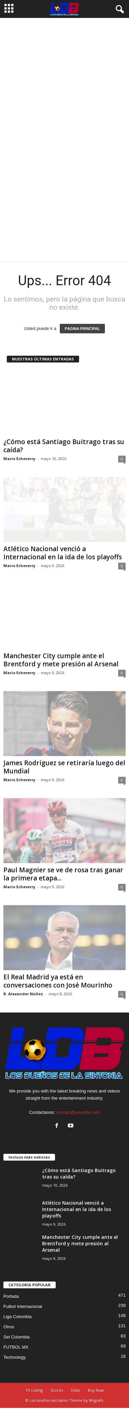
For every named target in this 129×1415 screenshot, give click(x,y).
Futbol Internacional (22, 1306)
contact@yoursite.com (78, 1112)
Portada (11, 1296)
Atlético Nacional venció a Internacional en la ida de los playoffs (62, 552)
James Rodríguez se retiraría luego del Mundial (64, 766)
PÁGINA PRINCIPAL (82, 329)
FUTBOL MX (16, 1347)
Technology (14, 1357)
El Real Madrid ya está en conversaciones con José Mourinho (57, 981)
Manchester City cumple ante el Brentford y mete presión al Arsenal (60, 659)
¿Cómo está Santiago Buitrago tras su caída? (63, 445)
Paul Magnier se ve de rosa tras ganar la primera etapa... (63, 874)
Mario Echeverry (19, 458)
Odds (75, 1390)
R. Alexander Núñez (23, 993)
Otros (8, 1326)
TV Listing (34, 1390)
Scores (57, 1390)
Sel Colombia (16, 1336)
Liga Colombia (17, 1316)
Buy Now (96, 1390)
